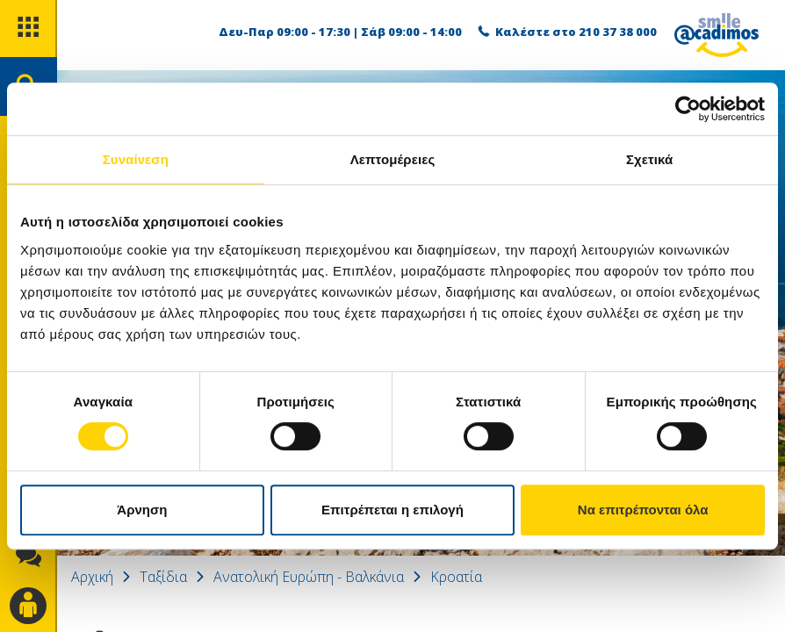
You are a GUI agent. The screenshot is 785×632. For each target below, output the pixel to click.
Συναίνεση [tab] (136, 159)
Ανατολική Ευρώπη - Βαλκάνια (308, 576)
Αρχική (92, 576)
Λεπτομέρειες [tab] (393, 159)
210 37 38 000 (618, 32)
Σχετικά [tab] (649, 159)
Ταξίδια (163, 576)
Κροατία (456, 576)
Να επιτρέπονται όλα (643, 509)
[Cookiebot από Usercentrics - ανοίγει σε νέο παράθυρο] (688, 109)
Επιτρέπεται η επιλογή (392, 509)
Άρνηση (142, 509)
